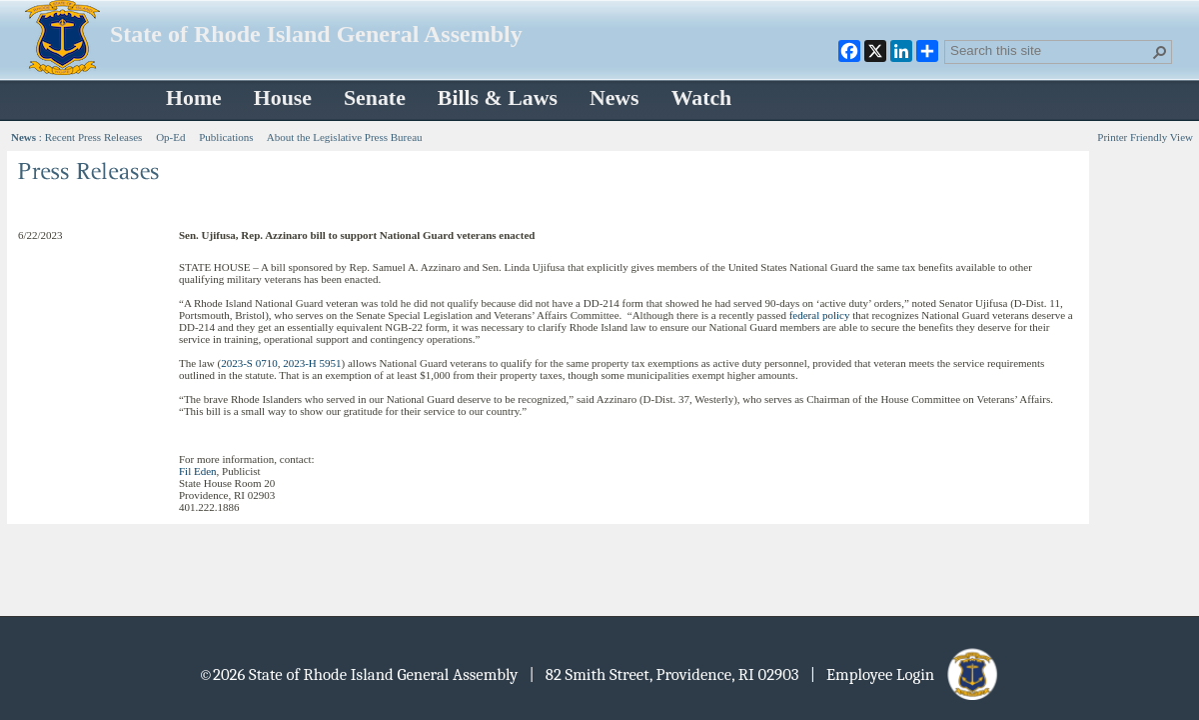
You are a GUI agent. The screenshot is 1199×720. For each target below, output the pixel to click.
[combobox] (1050, 50)
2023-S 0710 (249, 363)
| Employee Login (905, 674)
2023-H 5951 (312, 363)
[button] (1160, 52)
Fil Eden (198, 471)
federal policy (819, 315)
